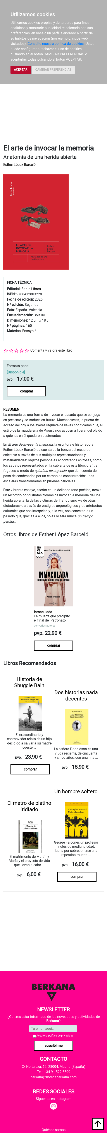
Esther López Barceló (19, 165)
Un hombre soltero (76, 791)
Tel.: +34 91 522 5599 (53, 1072)
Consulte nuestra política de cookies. (56, 44)
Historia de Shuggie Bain (29, 682)
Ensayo (28, 331)
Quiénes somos (54, 1130)
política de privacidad (61, 1035)
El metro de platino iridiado (29, 806)
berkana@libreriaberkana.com (54, 1077)
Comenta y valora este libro (51, 350)
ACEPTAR (21, 69)
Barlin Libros (31, 289)
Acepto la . (55, 1035)
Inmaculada (43, 612)
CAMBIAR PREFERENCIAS (53, 69)
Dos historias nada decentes (76, 695)
